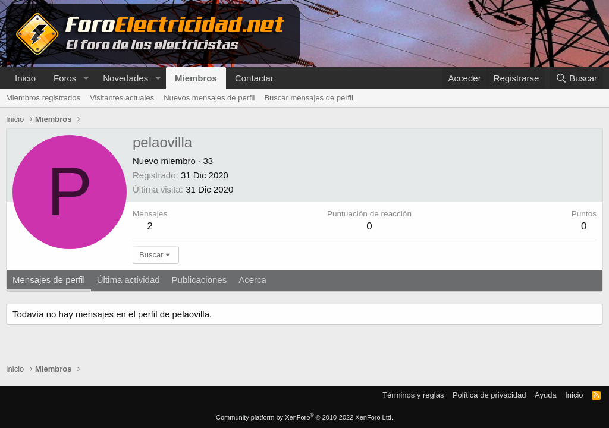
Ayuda (546, 395)
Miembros (196, 78)
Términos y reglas (413, 395)
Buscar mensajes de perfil (308, 97)
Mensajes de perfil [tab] (48, 280)
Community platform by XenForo (304, 417)
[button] (85, 78)
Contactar (254, 78)
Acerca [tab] (252, 280)
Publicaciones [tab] (199, 280)
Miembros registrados (43, 97)
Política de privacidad (489, 395)
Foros (65, 78)
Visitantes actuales (122, 97)
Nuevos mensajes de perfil (209, 97)
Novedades (125, 78)
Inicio (25, 78)
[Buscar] (576, 78)
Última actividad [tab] (128, 280)
